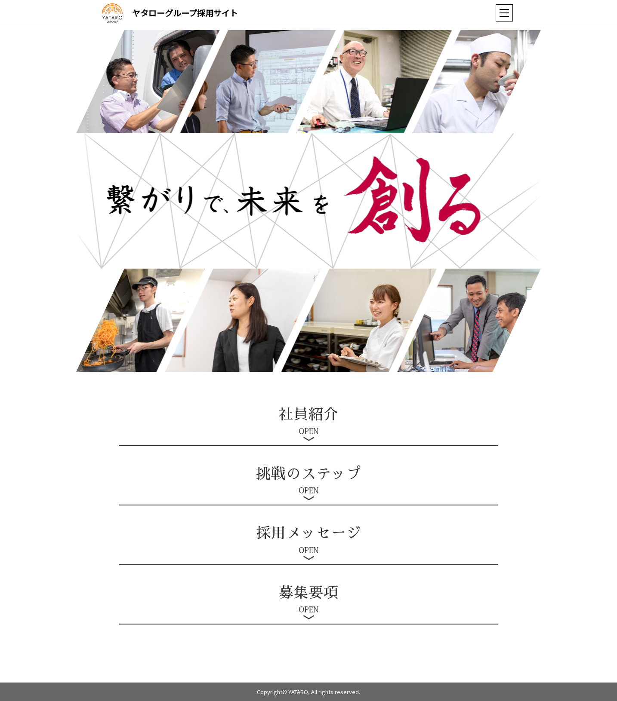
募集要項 (308, 593)
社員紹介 (308, 414)
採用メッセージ (308, 533)
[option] (489, 81)
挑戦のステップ (308, 474)
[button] (504, 12)
